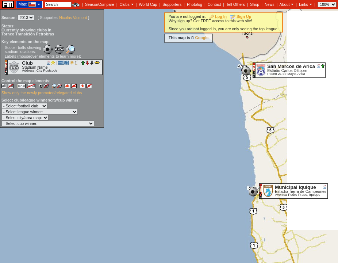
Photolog (194, 4)
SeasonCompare (99, 4)
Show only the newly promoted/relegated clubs (41, 93)
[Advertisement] (312, 120)
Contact (214, 4)
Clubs (125, 4)
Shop (254, 4)
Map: (23, 4)
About (285, 4)
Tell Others (235, 4)
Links (303, 4)
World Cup (148, 4)
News (269, 4)
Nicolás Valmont (73, 17)
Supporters (171, 4)
